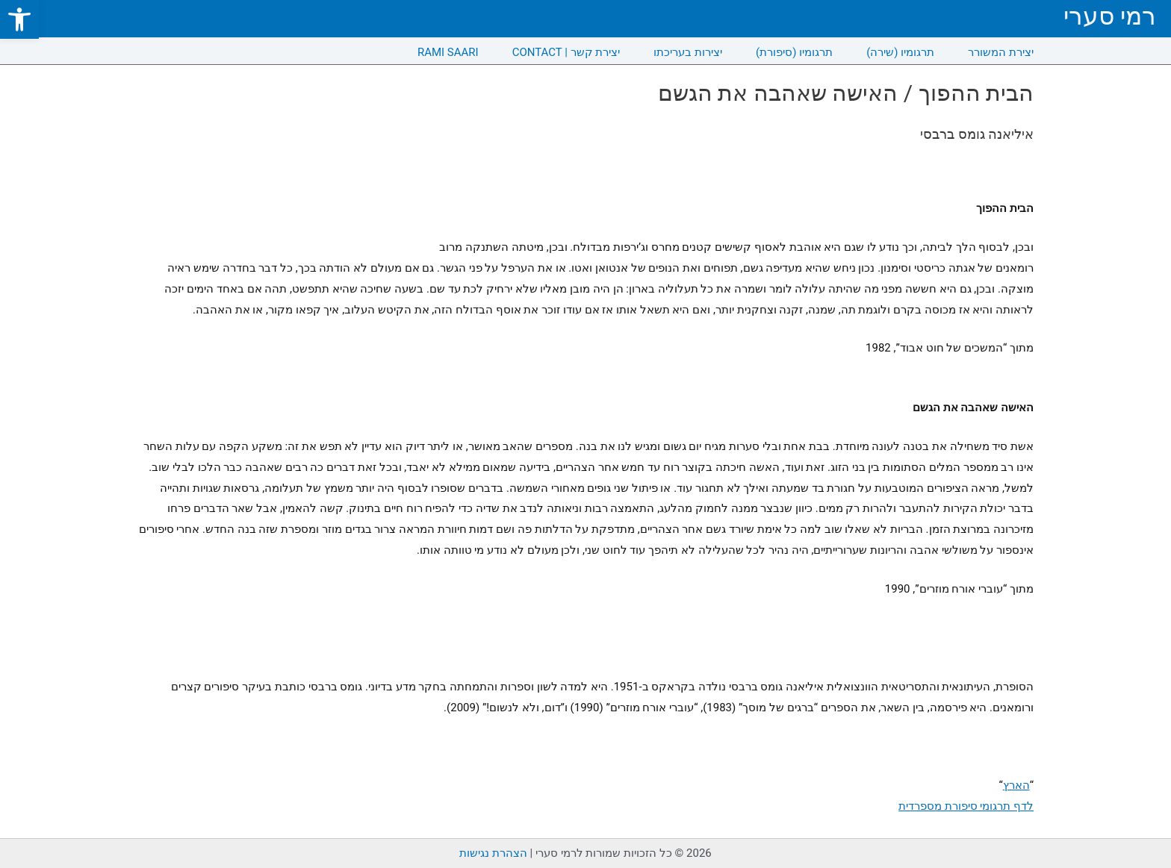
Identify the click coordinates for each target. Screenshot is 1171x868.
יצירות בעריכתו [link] (687, 52)
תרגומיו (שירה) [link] (900, 52)
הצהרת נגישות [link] (493, 853)
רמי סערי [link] (1109, 16)
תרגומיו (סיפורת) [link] (794, 52)
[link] (19, 19)
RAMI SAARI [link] (448, 52)
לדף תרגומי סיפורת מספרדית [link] (966, 806)
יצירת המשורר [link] (1001, 52)
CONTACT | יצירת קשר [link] (566, 52)
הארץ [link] (1016, 785)
